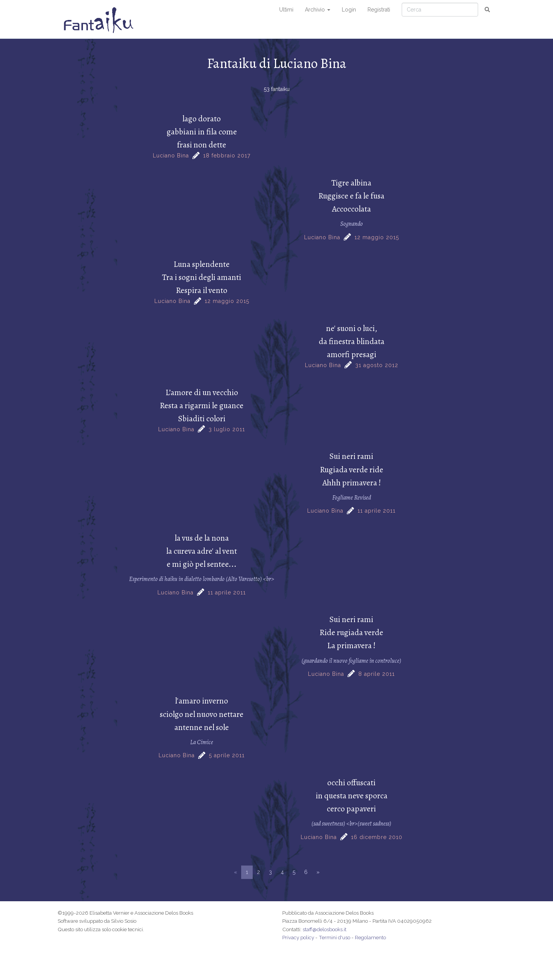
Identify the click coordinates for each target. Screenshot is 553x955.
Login (349, 10)
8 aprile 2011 (376, 674)
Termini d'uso (334, 937)
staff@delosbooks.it (324, 929)
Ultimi (286, 10)
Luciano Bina (171, 155)
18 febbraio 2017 (226, 155)
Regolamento (370, 937)
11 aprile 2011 (377, 511)
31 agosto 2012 (376, 365)
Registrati (379, 10)
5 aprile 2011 (227, 755)
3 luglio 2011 (227, 429)
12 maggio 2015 (376, 237)
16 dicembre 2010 (376, 837)
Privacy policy (298, 937)
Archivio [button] (317, 10)
